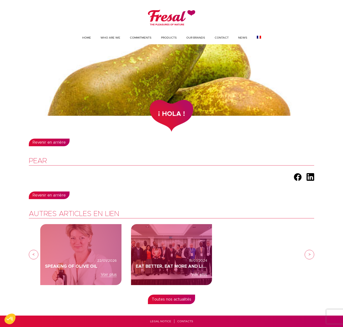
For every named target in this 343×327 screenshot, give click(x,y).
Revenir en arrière (49, 142)
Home (86, 37)
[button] (10, 319)
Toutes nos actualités (171, 299)
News (242, 37)
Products (169, 37)
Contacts (185, 321)
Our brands (195, 37)
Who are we (110, 37)
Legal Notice (160, 321)
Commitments (140, 37)
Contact (222, 37)
